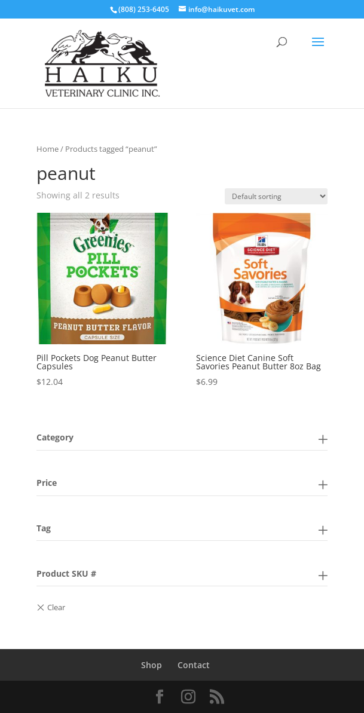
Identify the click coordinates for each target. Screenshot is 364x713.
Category (55, 437)
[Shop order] (276, 196)
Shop (151, 665)
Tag (43, 528)
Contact (194, 665)
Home (47, 148)
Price (46, 482)
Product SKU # (66, 573)
